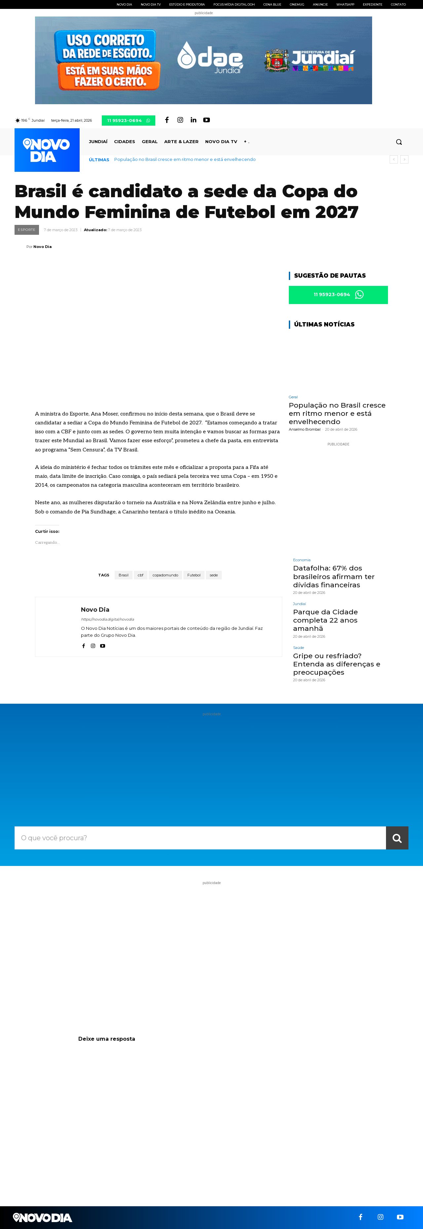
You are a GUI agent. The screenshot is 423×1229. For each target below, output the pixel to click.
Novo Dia (42, 246)
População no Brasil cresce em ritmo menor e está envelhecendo (185, 159)
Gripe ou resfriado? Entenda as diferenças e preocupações (336, 664)
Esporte (27, 230)
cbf (140, 575)
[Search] (397, 837)
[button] (398, 141)
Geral (293, 397)
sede (214, 575)
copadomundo (165, 575)
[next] (404, 159)
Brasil (124, 575)
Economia (302, 560)
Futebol (194, 575)
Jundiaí (299, 604)
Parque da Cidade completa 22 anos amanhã (325, 620)
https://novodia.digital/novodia (107, 619)
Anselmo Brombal (305, 429)
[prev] (394, 159)
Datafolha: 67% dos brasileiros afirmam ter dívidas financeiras (334, 576)
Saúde (298, 648)
